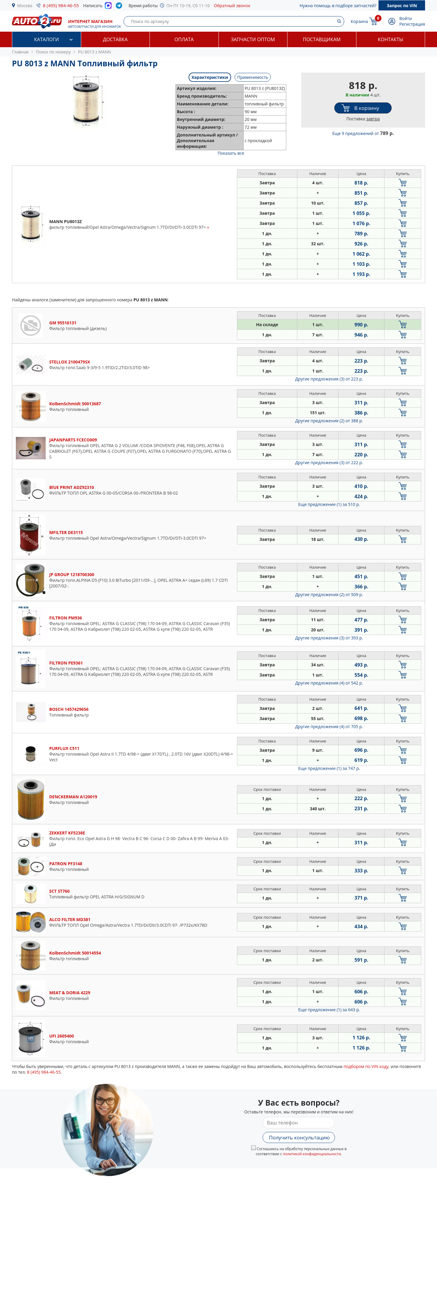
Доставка (115, 39)
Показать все (231, 153)
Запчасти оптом (253, 39)
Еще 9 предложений (363, 133)
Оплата (184, 39)
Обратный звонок (232, 5)
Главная (20, 52)
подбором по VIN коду (366, 1066)
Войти (405, 18)
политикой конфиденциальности (312, 1153)
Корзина (359, 21)
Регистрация (412, 24)
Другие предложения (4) (329, 683)
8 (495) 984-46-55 (61, 5)
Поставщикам (322, 39)
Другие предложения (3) (329, 379)
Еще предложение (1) (329, 504)
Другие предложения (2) (329, 420)
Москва (25, 5)
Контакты (390, 39)
